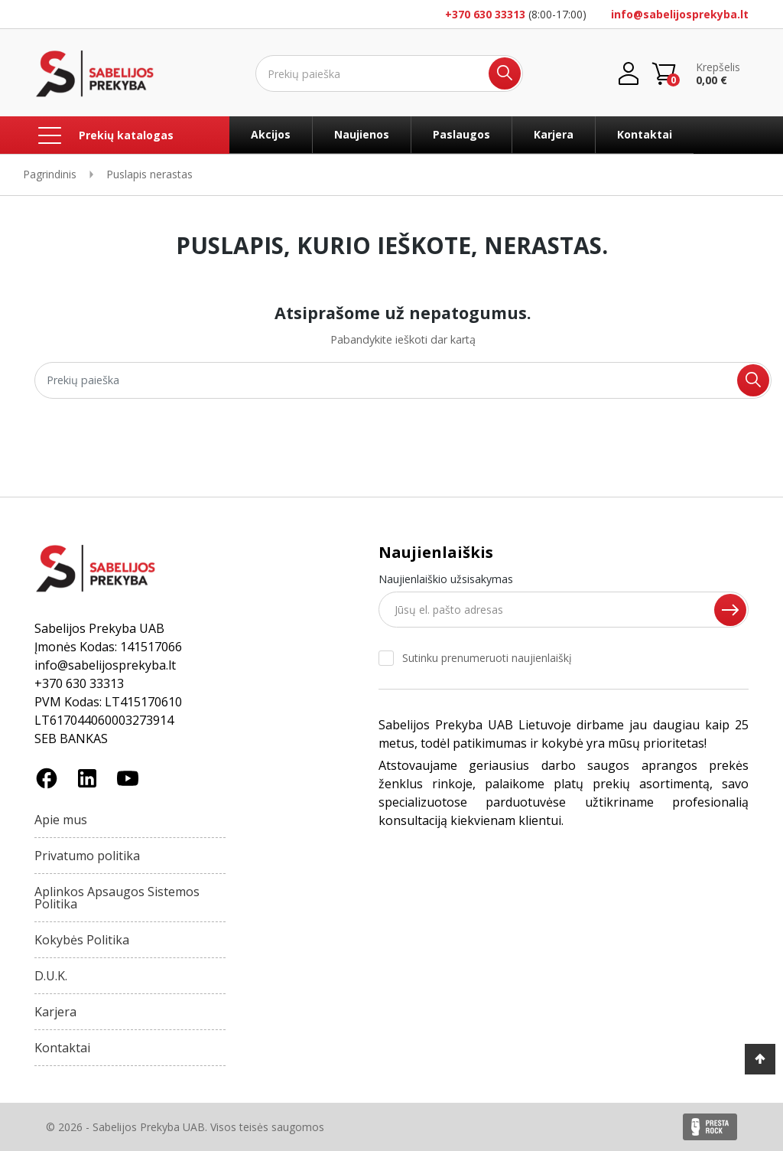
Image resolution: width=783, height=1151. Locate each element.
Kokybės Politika (81, 940)
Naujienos (361, 134)
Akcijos (271, 134)
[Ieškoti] (389, 73)
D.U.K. (50, 976)
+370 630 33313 (485, 14)
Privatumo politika (87, 855)
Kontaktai (644, 134)
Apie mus (60, 820)
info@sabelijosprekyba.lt (680, 14)
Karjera (553, 134)
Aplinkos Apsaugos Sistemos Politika (117, 897)
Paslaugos (461, 134)
